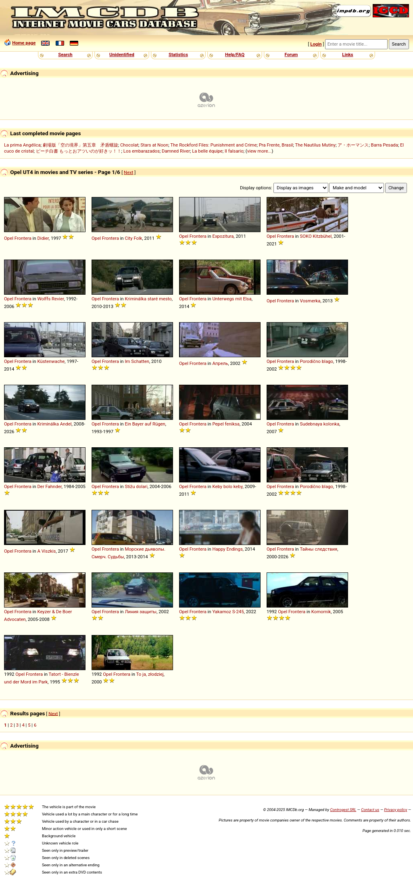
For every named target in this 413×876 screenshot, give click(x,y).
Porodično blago (316, 361)
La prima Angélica (22, 145)
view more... (259, 151)
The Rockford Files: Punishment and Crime (213, 145)
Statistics (178, 54)
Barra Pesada (384, 145)
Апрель (220, 363)
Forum (291, 54)
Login (315, 44)
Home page (23, 43)
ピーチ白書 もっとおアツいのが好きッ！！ (78, 151)
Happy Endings (227, 549)
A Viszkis (46, 551)
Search (65, 54)
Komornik (321, 611)
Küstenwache (51, 361)
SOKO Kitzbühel (316, 236)
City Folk (133, 238)
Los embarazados (141, 151)
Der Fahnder (49, 486)
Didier (43, 238)
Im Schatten (137, 361)
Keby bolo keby (227, 486)
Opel (8, 238)
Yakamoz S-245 (228, 611)
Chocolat (129, 145)
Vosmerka (310, 301)
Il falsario (234, 151)
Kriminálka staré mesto (148, 299)
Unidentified (121, 54)
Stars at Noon (154, 145)
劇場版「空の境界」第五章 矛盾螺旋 (80, 145)
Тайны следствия (318, 549)
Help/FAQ (234, 54)
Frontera (23, 238)
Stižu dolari (136, 486)
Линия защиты (140, 611)
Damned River (176, 151)
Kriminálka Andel (54, 424)
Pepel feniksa (226, 424)
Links (347, 54)
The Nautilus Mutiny (315, 145)
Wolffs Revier (50, 299)
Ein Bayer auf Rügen (145, 424)
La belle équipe (207, 151)
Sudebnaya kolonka (319, 424)
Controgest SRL (343, 809)
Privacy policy (395, 809)
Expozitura (223, 236)
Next (128, 172)
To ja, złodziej (150, 674)
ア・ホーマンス (353, 145)
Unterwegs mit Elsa (231, 299)
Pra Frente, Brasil (276, 145)
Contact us (370, 809)
